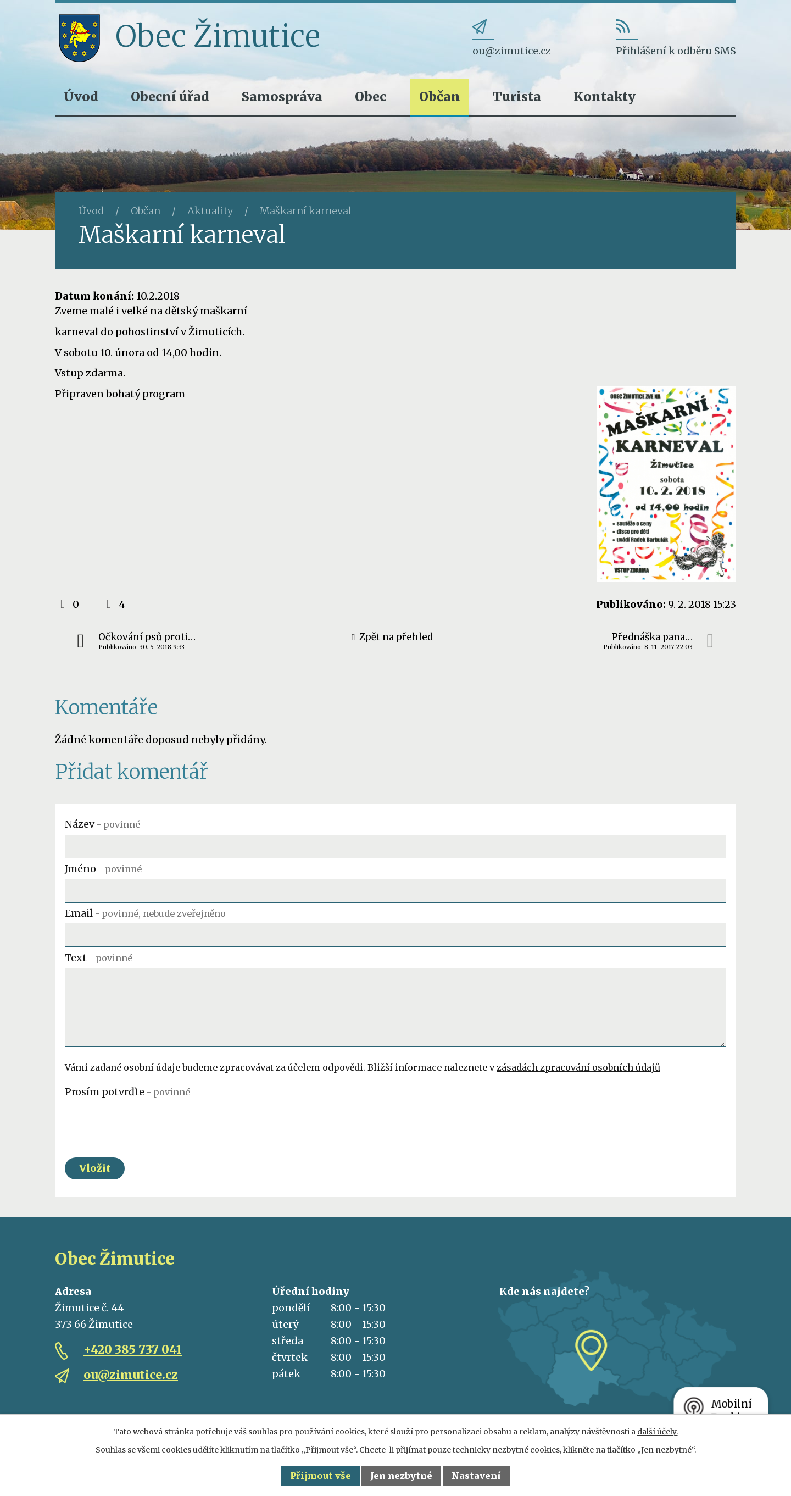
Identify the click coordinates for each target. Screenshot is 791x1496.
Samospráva (282, 96)
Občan (439, 96)
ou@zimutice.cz (130, 1375)
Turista (517, 96)
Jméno (103, 868)
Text (98, 957)
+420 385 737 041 (132, 1350)
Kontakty (604, 96)
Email (145, 913)
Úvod (81, 96)
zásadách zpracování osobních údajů (578, 1067)
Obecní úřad (170, 96)
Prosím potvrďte (127, 1091)
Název (102, 824)
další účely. (657, 1432)
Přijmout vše (320, 1475)
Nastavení (476, 1475)
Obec (370, 96)
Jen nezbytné (401, 1475)
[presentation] (148, 1123)
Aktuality (210, 210)
